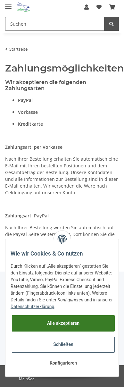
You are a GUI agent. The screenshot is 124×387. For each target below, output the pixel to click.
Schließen (63, 344)
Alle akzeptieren (63, 323)
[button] (86, 7)
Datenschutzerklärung (32, 306)
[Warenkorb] (112, 7)
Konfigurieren (63, 363)
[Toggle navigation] (8, 4)
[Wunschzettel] (99, 7)
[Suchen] (54, 24)
